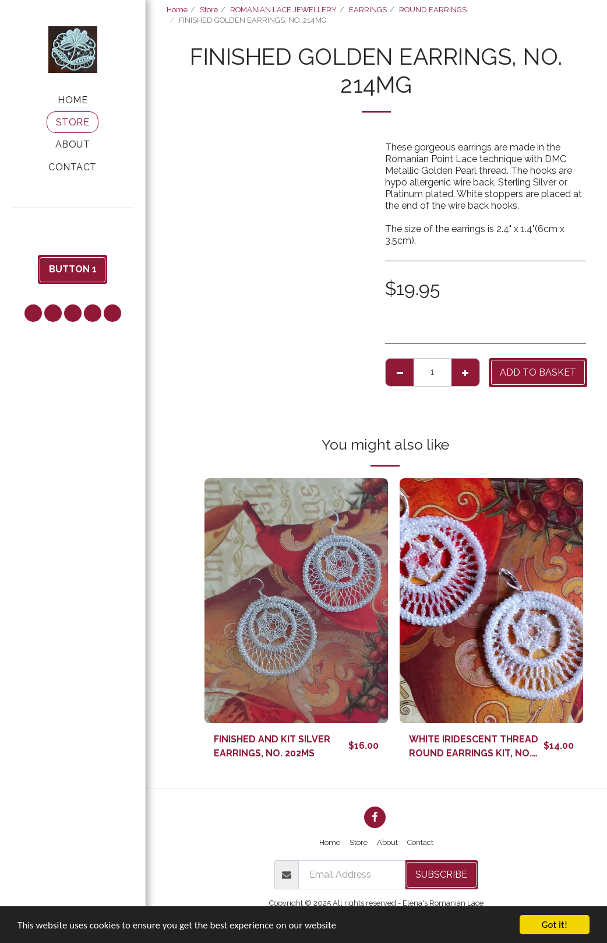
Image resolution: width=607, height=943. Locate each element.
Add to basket (538, 372)
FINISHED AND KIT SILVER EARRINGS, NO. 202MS (272, 746)
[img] (296, 600)
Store (209, 9)
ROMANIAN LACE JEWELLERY (283, 9)
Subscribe (441, 874)
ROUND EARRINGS (433, 9)
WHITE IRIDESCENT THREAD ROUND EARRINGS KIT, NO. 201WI (473, 747)
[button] (72, 223)
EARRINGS (368, 9)
